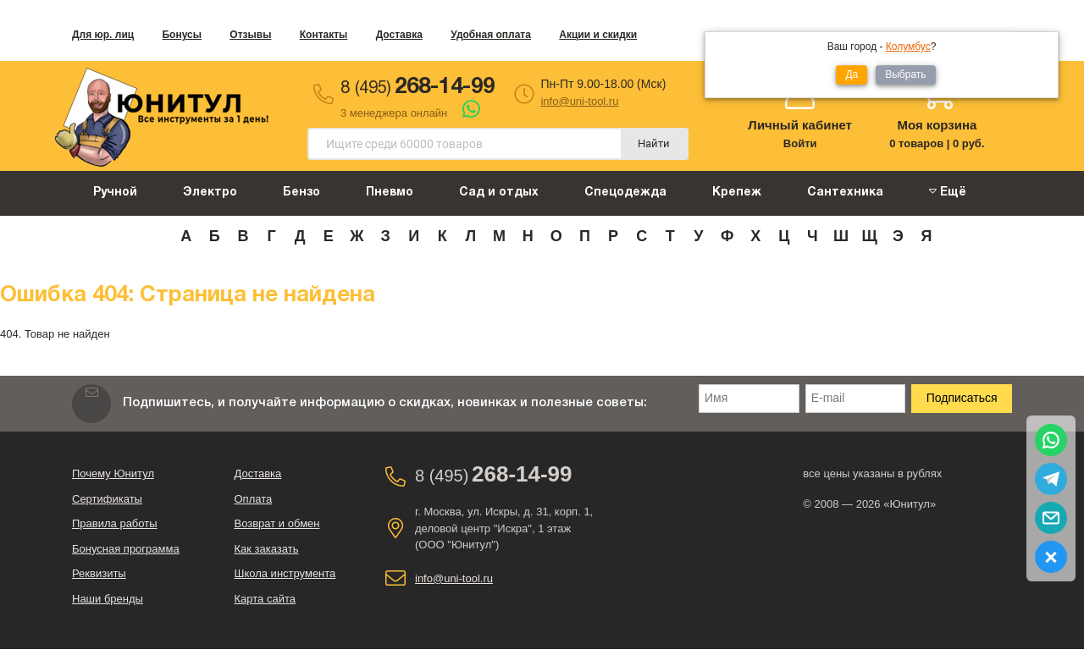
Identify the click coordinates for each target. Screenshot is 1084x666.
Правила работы (115, 523)
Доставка (399, 35)
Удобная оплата (491, 35)
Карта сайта (265, 598)
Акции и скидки (598, 35)
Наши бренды (107, 598)
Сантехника (845, 192)
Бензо (301, 192)
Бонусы (182, 35)
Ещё (947, 191)
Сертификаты (107, 499)
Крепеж (736, 192)
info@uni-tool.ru (579, 101)
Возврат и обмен (277, 523)
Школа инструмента (285, 573)
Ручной (115, 192)
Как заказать (267, 548)
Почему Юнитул (113, 473)
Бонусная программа (126, 548)
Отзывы (250, 35)
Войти (800, 143)
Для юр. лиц (103, 35)
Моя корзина (936, 125)
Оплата (254, 499)
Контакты (324, 35)
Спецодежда (625, 192)
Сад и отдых (499, 192)
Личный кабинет (800, 125)
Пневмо (389, 192)
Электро (210, 192)
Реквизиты (99, 573)
